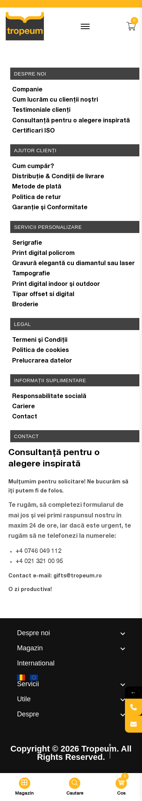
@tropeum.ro (84, 576)
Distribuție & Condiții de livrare (58, 177)
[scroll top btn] (111, 751)
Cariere (23, 407)
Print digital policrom (43, 254)
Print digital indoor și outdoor (56, 285)
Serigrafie (27, 244)
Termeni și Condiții (39, 341)
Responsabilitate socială (49, 397)
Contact (24, 417)
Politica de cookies (40, 351)
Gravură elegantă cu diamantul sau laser (73, 264)
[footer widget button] (71, 633)
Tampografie (31, 274)
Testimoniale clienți (41, 111)
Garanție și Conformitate (49, 208)
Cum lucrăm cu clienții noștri (55, 100)
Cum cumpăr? (33, 167)
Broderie (25, 305)
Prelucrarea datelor (42, 361)
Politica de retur (36, 198)
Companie (27, 90)
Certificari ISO (33, 131)
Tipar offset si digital (43, 295)
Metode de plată (36, 187)
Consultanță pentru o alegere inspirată (71, 121)
